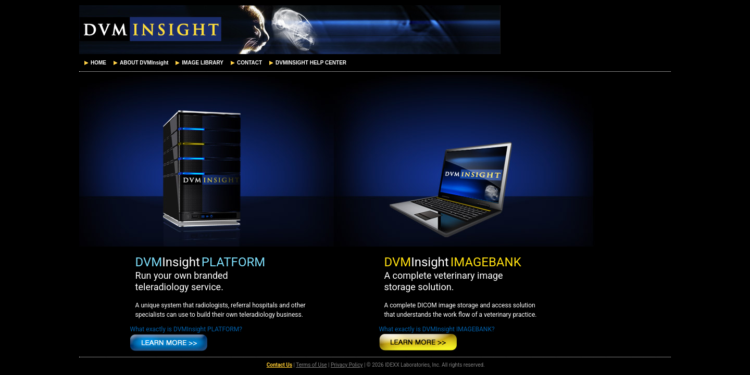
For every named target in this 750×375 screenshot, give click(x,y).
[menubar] (214, 63)
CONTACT (245, 63)
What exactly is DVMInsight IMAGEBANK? (436, 329)
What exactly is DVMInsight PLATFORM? (186, 329)
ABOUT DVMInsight (139, 63)
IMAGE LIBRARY (198, 63)
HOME (94, 63)
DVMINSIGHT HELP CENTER (306, 63)
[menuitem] (94, 63)
